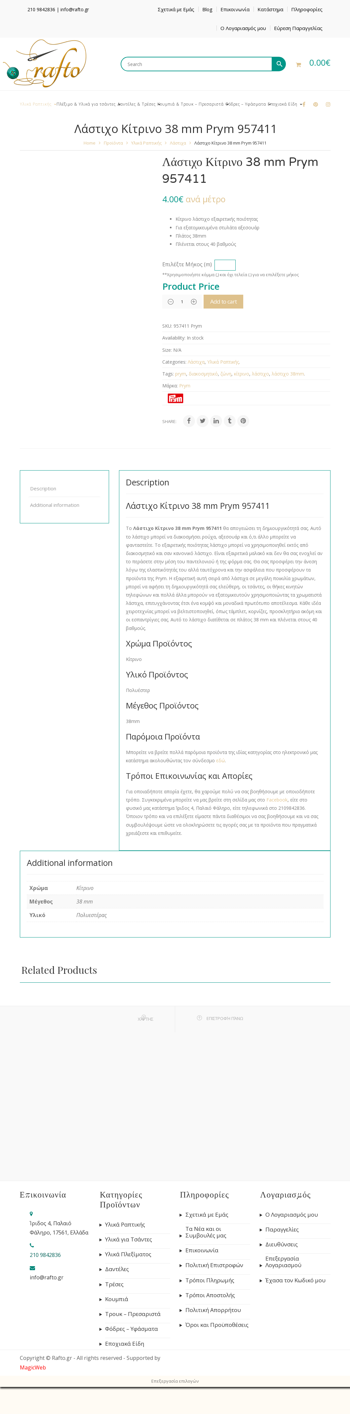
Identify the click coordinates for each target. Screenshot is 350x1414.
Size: (167, 350)
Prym (184, 385)
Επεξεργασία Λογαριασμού (283, 1261)
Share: (169, 421)
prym (180, 374)
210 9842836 (41, 9)
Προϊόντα (113, 143)
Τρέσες (114, 1284)
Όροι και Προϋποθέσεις (217, 1325)
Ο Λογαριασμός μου (243, 28)
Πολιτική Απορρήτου (213, 1310)
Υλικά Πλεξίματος (128, 1254)
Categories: (174, 362)
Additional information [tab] (54, 505)
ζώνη (225, 374)
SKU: (167, 326)
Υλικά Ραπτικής (146, 143)
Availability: (173, 338)
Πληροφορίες (307, 9)
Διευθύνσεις (281, 1244)
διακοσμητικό (203, 374)
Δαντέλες (117, 1269)
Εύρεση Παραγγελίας (298, 28)
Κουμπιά (116, 1299)
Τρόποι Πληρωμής (209, 1280)
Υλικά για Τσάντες (128, 1239)
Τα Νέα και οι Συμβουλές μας (205, 1232)
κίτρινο (241, 374)
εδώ (220, 760)
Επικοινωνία (235, 9)
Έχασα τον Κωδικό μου (295, 1280)
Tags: (168, 374)
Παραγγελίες (282, 1229)
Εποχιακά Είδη (124, 1343)
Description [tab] (43, 488)
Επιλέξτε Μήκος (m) (187, 264)
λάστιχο (260, 374)
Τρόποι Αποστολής (210, 1295)
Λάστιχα (178, 143)
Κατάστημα (270, 9)
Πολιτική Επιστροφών (214, 1265)
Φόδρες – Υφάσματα (131, 1329)
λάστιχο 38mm (288, 374)
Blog (207, 9)
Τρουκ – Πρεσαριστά (133, 1314)
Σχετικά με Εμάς (176, 9)
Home (90, 143)
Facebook (277, 800)
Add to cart (231, 301)
